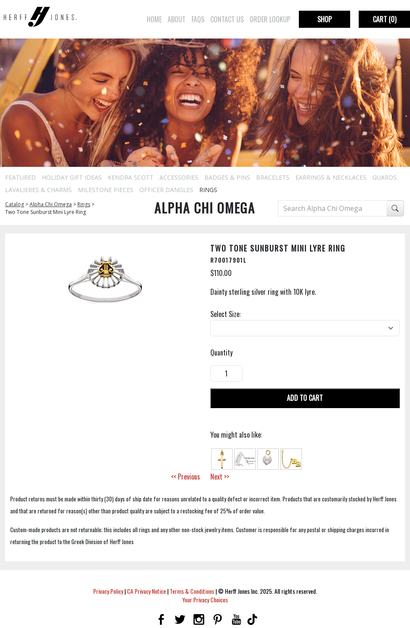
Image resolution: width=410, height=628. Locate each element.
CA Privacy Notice (146, 591)
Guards (384, 177)
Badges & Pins (227, 177)
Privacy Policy (108, 591)
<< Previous (185, 476)
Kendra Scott (130, 177)
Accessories (178, 177)
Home (154, 19)
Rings (208, 190)
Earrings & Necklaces (330, 177)
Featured (20, 177)
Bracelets (272, 177)
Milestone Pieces (105, 190)
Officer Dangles (166, 190)
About (177, 19)
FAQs (198, 19)
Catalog (14, 204)
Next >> (219, 476)
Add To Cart (305, 398)
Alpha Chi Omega (50, 204)
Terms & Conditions (192, 591)
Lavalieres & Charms (38, 190)
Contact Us (227, 19)
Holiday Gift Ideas (72, 177)
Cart (384, 19)
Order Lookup (270, 19)
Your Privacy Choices (205, 599)
